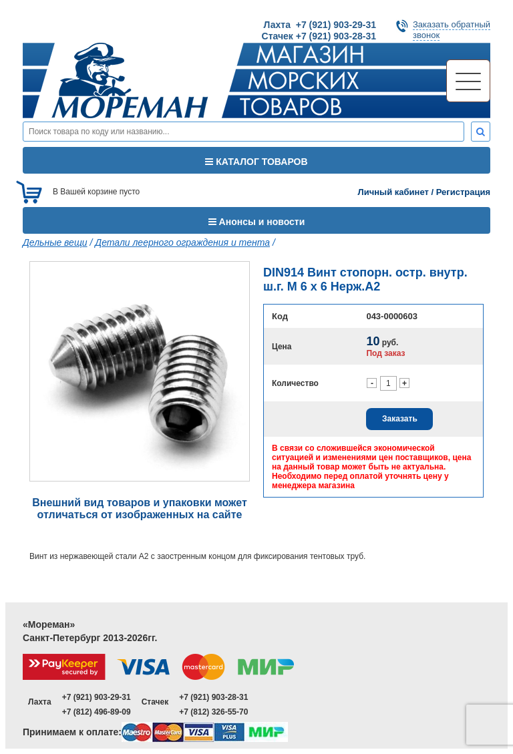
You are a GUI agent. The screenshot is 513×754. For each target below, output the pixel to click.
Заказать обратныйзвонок (451, 29)
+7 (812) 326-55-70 (213, 712)
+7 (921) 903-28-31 (213, 697)
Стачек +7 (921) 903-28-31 (319, 36)
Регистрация (463, 192)
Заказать (399, 418)
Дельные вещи (55, 242)
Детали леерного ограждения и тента (182, 242)
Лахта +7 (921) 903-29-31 (320, 24)
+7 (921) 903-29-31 (96, 697)
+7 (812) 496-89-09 (96, 712)
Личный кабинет (393, 192)
